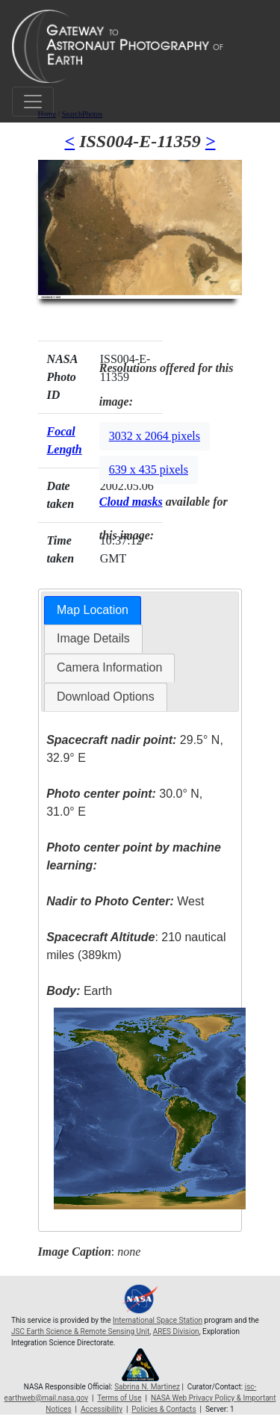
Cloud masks (131, 501)
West (125, 901)
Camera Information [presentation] (109, 667)
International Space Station (157, 1320)
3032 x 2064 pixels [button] (154, 436)
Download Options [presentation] (106, 696)
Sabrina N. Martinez (147, 1387)
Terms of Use (119, 1398)
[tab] (92, 610)
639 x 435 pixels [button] (148, 469)
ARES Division (176, 1331)
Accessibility (101, 1409)
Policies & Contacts (163, 1409)
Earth (79, 991)
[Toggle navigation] (33, 102)
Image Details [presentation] (93, 638)
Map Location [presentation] (92, 610)
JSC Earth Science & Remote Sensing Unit (80, 1331)
